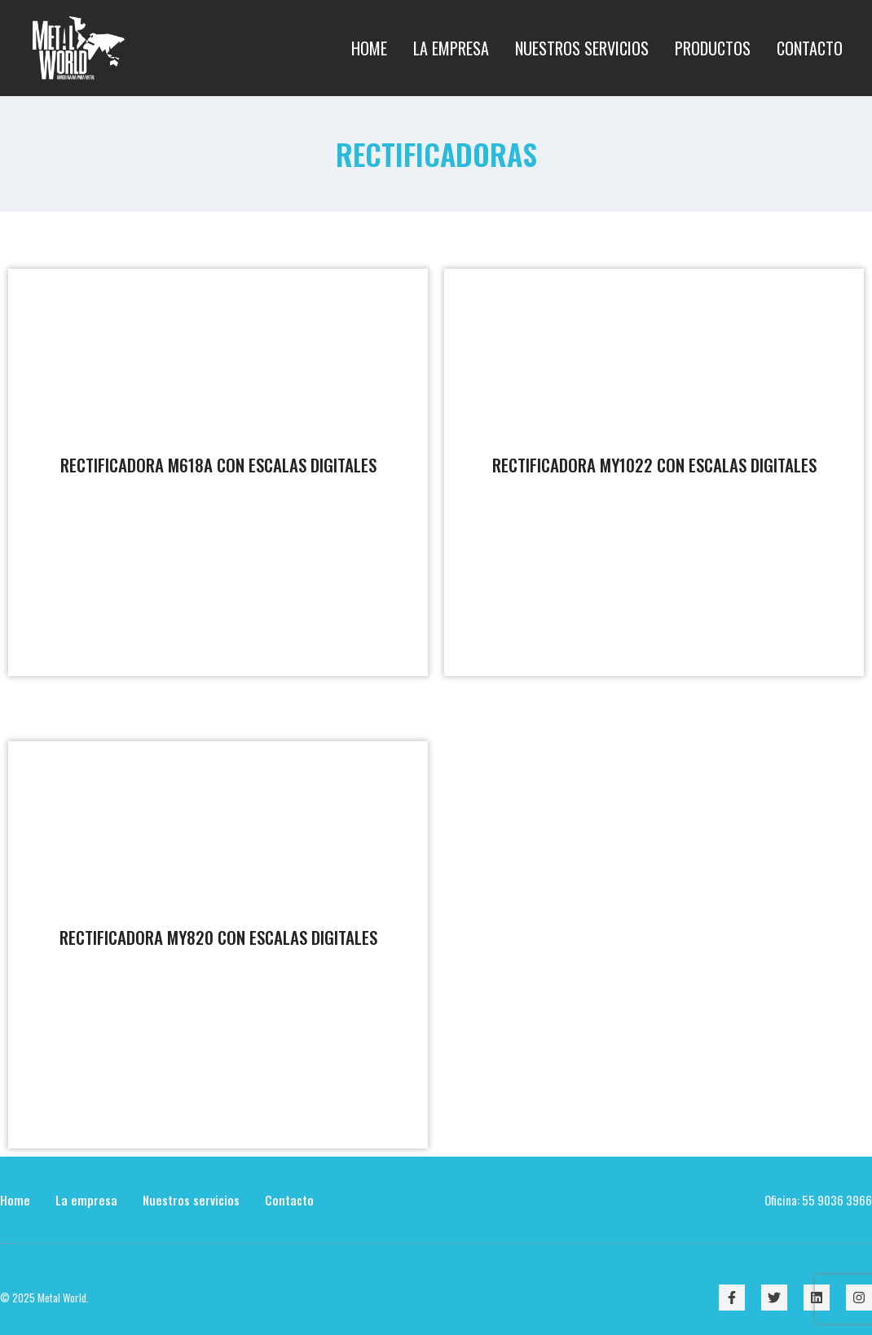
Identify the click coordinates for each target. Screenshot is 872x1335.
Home (15, 1200)
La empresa (86, 1200)
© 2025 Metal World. (44, 1297)
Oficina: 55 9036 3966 (818, 1200)
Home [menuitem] (369, 48)
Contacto (289, 1200)
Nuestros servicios (191, 1200)
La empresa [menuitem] (451, 48)
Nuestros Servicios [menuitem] (582, 48)
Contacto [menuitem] (810, 48)
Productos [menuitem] (713, 48)
